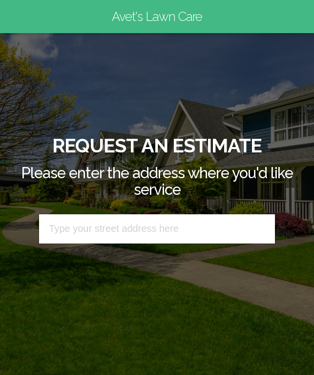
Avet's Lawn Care (157, 16)
